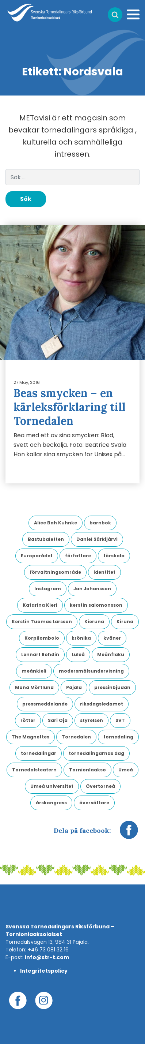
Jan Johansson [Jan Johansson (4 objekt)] (92, 588)
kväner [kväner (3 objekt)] (112, 638)
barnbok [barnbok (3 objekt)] (100, 523)
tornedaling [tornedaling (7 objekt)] (118, 737)
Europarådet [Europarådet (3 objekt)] (37, 556)
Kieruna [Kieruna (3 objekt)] (94, 621)
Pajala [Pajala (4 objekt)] (74, 687)
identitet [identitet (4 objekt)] (104, 572)
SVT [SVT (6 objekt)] (120, 720)
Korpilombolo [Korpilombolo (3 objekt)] (41, 638)
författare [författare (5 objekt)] (78, 556)
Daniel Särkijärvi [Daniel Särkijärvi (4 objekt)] (97, 539)
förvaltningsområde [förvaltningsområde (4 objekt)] (55, 572)
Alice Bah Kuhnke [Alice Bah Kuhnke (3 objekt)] (55, 523)
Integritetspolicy (44, 970)
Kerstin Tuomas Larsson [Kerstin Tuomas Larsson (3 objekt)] (42, 621)
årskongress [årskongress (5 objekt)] (51, 803)
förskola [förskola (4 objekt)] (114, 556)
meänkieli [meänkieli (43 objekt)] (34, 671)
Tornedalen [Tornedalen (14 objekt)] (76, 737)
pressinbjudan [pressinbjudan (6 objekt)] (112, 687)
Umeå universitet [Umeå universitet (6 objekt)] (51, 786)
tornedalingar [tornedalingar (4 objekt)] (38, 753)
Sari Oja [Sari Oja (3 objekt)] (58, 720)
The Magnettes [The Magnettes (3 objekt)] (30, 737)
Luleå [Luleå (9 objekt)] (78, 654)
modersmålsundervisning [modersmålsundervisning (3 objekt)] (91, 671)
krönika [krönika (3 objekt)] (81, 638)
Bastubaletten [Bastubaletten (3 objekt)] (46, 539)
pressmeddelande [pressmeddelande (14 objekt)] (45, 704)
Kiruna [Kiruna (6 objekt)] (125, 621)
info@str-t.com (47, 957)
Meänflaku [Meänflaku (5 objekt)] (110, 654)
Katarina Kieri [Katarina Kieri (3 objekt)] (40, 605)
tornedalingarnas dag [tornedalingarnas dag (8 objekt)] (96, 753)
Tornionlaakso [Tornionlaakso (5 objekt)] (87, 770)
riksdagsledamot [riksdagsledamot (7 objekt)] (101, 704)
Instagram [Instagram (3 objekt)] (47, 588)
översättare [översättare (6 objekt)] (94, 803)
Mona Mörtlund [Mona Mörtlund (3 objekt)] (34, 687)
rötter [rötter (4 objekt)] (27, 720)
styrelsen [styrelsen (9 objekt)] (91, 720)
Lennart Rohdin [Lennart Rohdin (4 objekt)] (40, 654)
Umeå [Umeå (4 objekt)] (125, 770)
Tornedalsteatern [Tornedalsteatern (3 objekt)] (34, 770)
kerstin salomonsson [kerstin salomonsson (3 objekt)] (96, 605)
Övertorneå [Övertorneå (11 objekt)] (100, 786)
